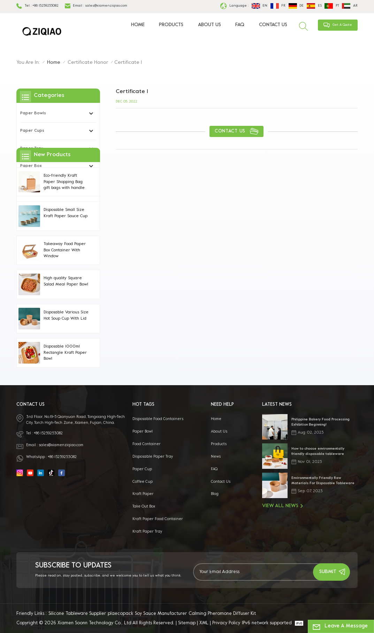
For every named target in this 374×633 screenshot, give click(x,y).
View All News (282, 506)
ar (349, 6)
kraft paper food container (157, 519)
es (314, 6)
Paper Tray (31, 149)
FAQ (239, 25)
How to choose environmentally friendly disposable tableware (317, 451)
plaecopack (120, 614)
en (259, 6)
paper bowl (142, 431)
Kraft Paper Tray (147, 531)
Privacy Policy (226, 623)
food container (146, 444)
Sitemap (187, 623)
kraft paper (143, 494)
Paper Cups (32, 131)
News (216, 456)
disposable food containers (157, 419)
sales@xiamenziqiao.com (106, 5)
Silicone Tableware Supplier (77, 614)
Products (171, 25)
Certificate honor (88, 62)
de (296, 6)
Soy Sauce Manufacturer (161, 614)
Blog (215, 494)
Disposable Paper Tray (152, 456)
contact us (230, 131)
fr (277, 6)
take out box (143, 506)
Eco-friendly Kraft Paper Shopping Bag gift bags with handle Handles (64, 250)
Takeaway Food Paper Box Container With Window (65, 318)
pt (332, 6)
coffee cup (142, 481)
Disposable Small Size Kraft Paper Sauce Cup (65, 280)
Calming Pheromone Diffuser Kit (222, 614)
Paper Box (31, 166)
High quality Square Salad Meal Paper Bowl (66, 349)
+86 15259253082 (45, 5)
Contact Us (273, 25)
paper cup (142, 469)
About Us (209, 25)
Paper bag (31, 184)
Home (138, 25)
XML (203, 623)
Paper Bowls (33, 113)
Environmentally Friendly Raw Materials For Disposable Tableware (322, 480)
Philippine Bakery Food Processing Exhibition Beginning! (320, 422)
